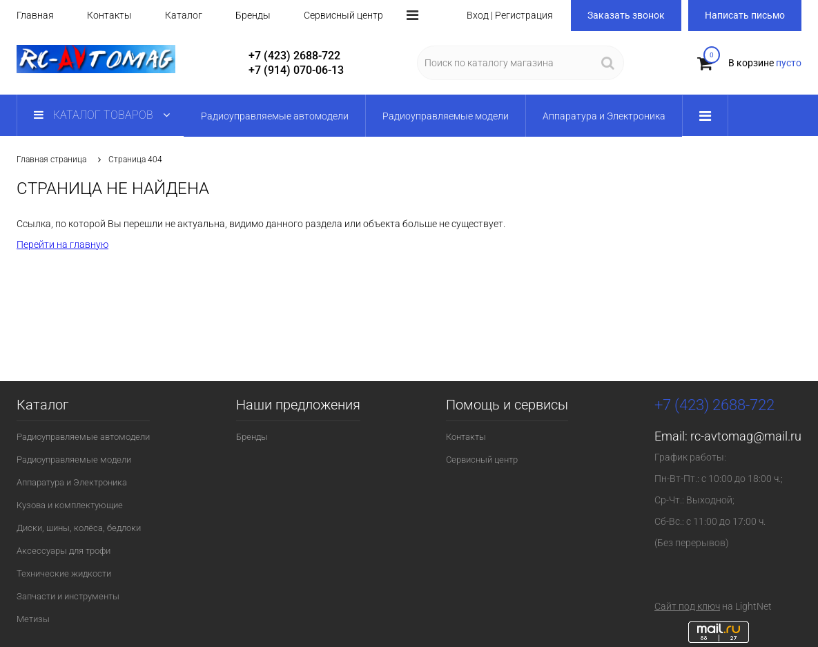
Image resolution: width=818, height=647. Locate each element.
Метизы (33, 619)
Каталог (183, 15)
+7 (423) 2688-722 (294, 55)
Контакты (109, 15)
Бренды (253, 15)
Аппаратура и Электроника (72, 482)
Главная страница (51, 159)
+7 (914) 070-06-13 (296, 70)
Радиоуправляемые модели (74, 459)
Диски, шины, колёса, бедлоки (79, 528)
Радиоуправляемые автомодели (83, 437)
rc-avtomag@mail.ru (745, 436)
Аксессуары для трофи (63, 550)
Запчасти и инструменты (68, 596)
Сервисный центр (343, 15)
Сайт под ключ (687, 606)
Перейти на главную (62, 244)
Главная (35, 15)
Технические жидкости (64, 573)
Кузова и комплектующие (70, 505)
